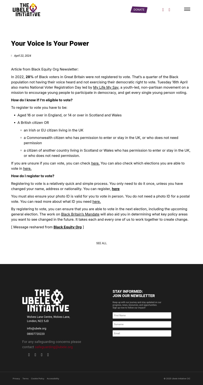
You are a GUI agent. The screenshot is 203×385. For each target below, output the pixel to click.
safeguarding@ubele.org (54, 347)
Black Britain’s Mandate (80, 214)
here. (95, 163)
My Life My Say (105, 87)
